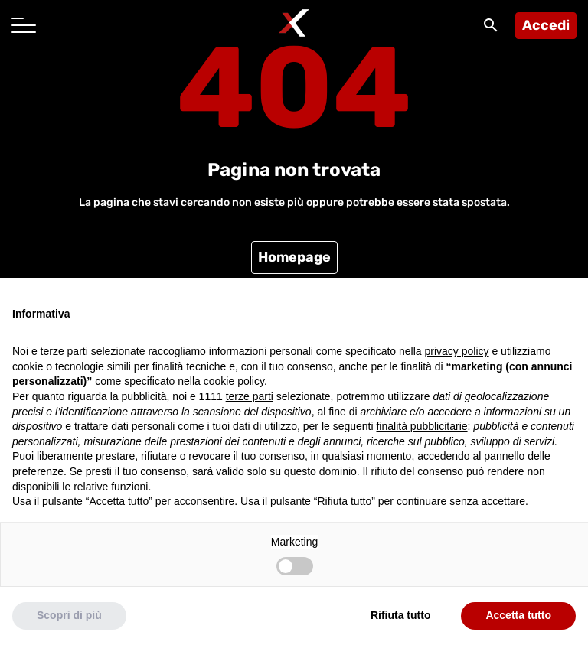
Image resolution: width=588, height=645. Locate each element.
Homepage (294, 257)
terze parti (249, 396)
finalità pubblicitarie (421, 426)
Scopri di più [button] (69, 615)
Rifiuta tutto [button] (401, 615)
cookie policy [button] (234, 381)
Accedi (546, 25)
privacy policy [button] (457, 351)
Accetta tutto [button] (518, 615)
